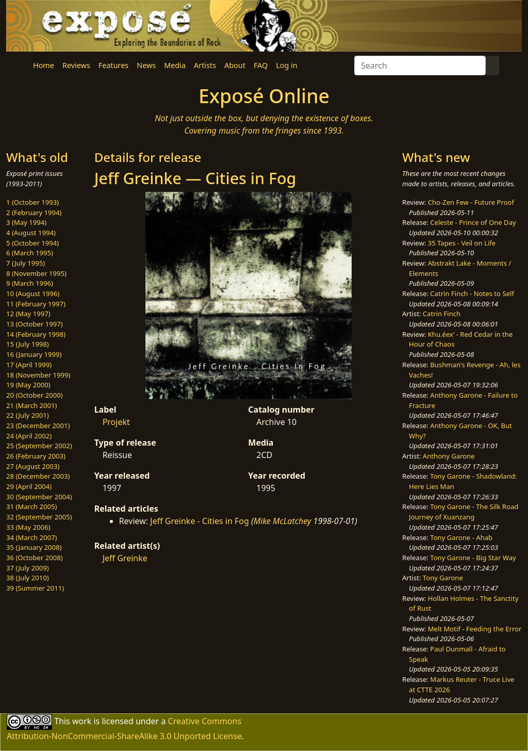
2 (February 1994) (33, 212)
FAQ (261, 65)
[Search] (420, 65)
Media (175, 65)
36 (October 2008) (34, 557)
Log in (286, 65)
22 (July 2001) (27, 415)
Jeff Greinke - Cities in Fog (199, 521)
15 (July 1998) (27, 344)
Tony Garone (443, 577)
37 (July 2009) (27, 568)
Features (113, 65)
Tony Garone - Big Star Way (473, 557)
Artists (205, 65)
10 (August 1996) (32, 293)
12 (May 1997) (28, 313)
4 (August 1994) (31, 232)
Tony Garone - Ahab (461, 537)
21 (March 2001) (31, 405)
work (81, 721)
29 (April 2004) (29, 486)
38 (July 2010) (27, 577)
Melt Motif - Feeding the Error (475, 628)
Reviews (76, 65)
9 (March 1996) (29, 283)
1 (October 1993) (32, 202)
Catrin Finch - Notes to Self (472, 293)
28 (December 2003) (38, 476)
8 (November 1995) (36, 273)
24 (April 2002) (29, 435)
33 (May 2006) (28, 527)
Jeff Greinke (125, 558)
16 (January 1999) (33, 354)
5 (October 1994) (32, 243)
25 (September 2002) (39, 445)
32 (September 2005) (39, 516)
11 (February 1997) (35, 303)
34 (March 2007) (31, 537)
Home (43, 65)
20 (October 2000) (34, 395)
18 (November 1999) (38, 375)
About (234, 65)
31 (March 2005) (31, 506)
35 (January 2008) (33, 547)
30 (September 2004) (39, 496)
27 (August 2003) (32, 466)
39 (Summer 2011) (35, 588)
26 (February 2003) (35, 456)
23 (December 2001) (38, 425)
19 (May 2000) (28, 384)
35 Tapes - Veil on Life (462, 243)
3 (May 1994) (26, 222)
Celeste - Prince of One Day (473, 222)
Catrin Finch (441, 313)
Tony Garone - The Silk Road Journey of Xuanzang (463, 511)
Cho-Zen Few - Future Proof (471, 202)
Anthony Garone (449, 456)
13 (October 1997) (34, 324)
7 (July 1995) (25, 263)
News (146, 65)
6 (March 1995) (29, 252)
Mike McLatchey (282, 521)
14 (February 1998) (35, 334)
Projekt (116, 422)
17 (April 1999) (29, 364)
